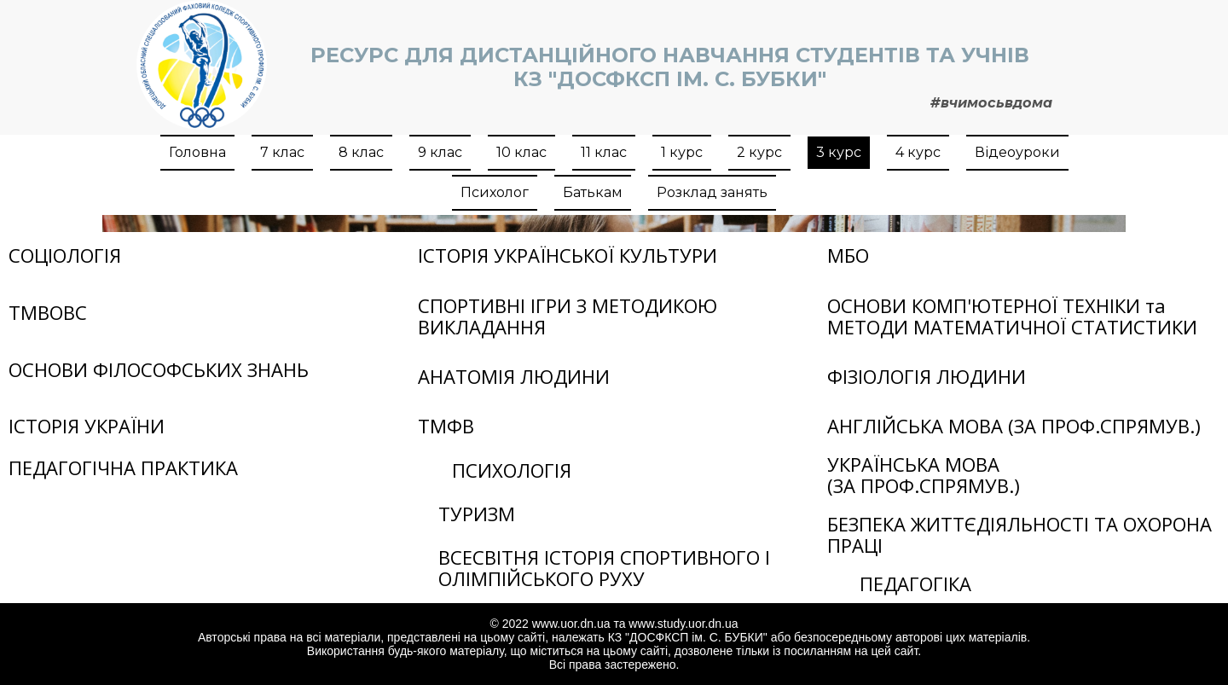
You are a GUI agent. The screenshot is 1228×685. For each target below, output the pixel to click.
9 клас (440, 152)
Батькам (593, 192)
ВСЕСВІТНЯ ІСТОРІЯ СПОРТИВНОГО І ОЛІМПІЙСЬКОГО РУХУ (604, 567)
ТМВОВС (48, 312)
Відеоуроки (1017, 152)
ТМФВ (446, 425)
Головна (197, 152)
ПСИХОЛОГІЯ (511, 470)
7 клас (282, 152)
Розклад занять (712, 192)
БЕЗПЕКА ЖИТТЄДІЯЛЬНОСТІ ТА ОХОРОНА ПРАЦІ (1019, 534)
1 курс (682, 152)
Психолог (494, 192)
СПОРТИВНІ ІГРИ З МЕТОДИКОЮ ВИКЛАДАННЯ (567, 316)
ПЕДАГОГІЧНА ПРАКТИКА (123, 467)
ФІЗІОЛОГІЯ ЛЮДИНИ (926, 376)
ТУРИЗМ (476, 513)
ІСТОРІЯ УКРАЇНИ (87, 425)
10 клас (521, 152)
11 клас (604, 152)
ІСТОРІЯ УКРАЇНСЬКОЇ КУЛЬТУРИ (567, 255)
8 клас (361, 152)
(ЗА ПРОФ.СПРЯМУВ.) (923, 485)
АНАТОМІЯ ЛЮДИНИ (514, 376)
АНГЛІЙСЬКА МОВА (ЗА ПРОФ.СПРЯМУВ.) (1014, 425)
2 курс (759, 152)
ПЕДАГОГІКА (915, 583)
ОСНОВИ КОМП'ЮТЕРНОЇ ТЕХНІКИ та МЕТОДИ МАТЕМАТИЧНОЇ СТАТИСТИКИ (1012, 316)
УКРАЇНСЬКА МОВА (913, 464)
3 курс (838, 152)
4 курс (918, 152)
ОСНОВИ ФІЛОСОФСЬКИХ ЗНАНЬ (159, 369)
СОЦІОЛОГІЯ (65, 255)
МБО (848, 255)
